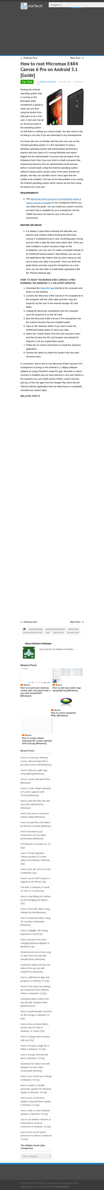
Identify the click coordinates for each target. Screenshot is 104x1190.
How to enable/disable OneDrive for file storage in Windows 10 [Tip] (36, 1015)
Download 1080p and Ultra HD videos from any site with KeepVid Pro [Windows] (35, 968)
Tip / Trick (27, 81)
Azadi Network (62, 1186)
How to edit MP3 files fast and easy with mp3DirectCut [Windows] (35, 804)
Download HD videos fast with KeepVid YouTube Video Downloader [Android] (35, 1067)
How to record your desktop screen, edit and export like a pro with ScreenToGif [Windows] (35, 691)
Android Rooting (35, 629)
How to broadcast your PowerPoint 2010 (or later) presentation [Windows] (33, 835)
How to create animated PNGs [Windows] (63, 714)
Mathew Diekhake (48, 81)
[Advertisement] (52, 32)
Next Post (75, 57)
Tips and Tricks (73, 632)
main (48, 632)
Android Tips (73, 629)
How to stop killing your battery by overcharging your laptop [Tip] (36, 900)
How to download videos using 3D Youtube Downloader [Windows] (35, 921)
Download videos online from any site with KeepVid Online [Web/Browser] (35, 1002)
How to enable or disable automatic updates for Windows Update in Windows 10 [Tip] (36, 1089)
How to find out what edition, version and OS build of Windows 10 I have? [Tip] (35, 1028)
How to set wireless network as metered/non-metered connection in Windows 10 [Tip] (36, 1123)
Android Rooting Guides (55, 629)
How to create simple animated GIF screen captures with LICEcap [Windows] (37, 741)
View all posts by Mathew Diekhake (57, 649)
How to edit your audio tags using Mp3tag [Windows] (66, 689)
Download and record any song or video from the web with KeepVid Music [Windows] (36, 956)
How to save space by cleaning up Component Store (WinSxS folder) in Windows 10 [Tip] (35, 990)
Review (27, 685)
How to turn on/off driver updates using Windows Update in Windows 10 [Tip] (36, 1101)
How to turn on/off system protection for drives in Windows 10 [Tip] (36, 1136)
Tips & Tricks (58, 632)
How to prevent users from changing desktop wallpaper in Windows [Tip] (35, 943)
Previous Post (30, 57)
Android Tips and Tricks (32, 632)
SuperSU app (47, 288)
